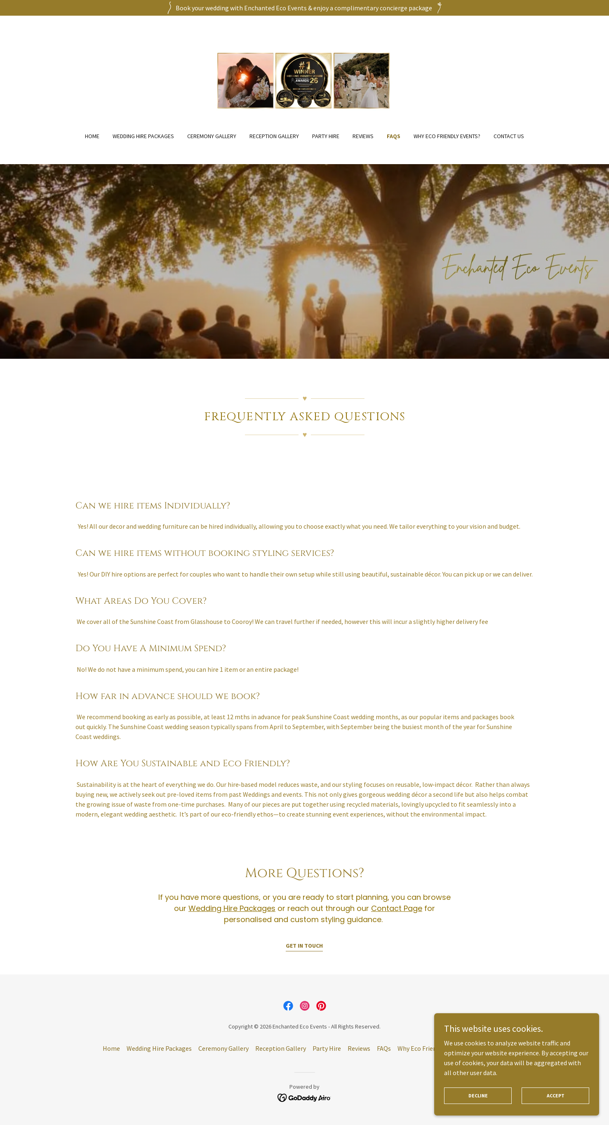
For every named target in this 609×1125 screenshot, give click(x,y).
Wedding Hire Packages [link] (143, 136)
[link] (304, 79)
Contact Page (396, 908)
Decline (478, 1107)
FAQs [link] (393, 136)
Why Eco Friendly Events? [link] (447, 136)
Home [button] (111, 1048)
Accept (555, 1107)
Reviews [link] (363, 136)
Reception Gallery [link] (274, 136)
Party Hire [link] (325, 136)
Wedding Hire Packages (231, 908)
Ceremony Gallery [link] (211, 136)
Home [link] (92, 136)
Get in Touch (304, 945)
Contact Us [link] (509, 136)
